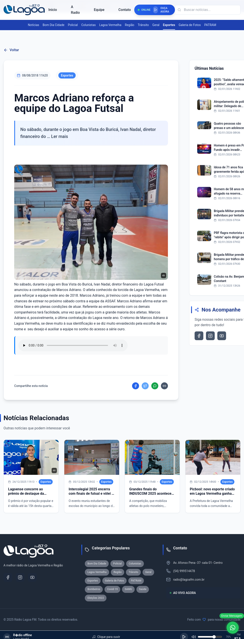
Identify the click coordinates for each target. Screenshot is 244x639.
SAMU (128, 589)
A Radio (75, 10)
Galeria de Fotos (190, 25)
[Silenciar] (194, 637)
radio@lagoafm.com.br (188, 579)
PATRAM (210, 25)
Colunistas (88, 25)
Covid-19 (112, 589)
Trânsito (143, 25)
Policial (73, 25)
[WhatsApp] (233, 628)
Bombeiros (93, 589)
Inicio (52, 10)
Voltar (11, 50)
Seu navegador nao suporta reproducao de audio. (73, 345)
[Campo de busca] (208, 10)
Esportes (169, 25)
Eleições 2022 (95, 597)
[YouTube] (32, 577)
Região (129, 25)
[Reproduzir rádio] (155, 9)
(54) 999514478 (184, 571)
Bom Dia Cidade (53, 25)
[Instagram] (20, 577)
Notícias (33, 25)
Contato (125, 10)
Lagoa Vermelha (110, 25)
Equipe (99, 10)
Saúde (142, 589)
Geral (155, 25)
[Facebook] (7, 577)
